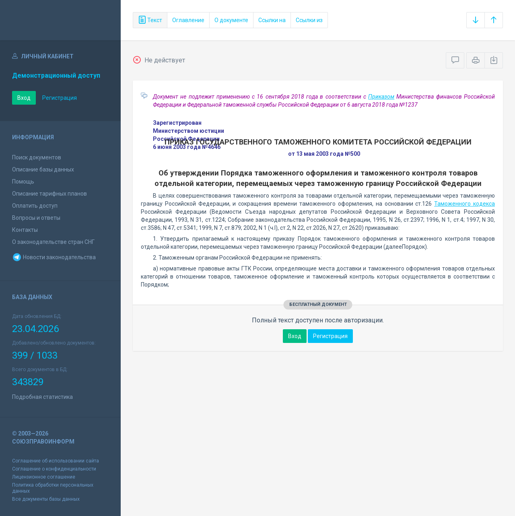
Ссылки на (272, 20)
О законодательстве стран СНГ (53, 242)
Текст (150, 20)
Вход (24, 98)
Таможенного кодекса (464, 203)
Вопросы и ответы (36, 218)
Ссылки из (309, 20)
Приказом (381, 96)
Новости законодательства (54, 257)
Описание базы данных (43, 169)
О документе (231, 20)
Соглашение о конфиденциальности (54, 469)
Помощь (23, 181)
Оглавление (188, 20)
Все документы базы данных (46, 499)
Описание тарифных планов (49, 193)
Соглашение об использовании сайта (55, 461)
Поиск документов (36, 157)
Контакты (25, 230)
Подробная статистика (42, 397)
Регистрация (59, 98)
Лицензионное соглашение (43, 477)
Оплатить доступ (35, 205)
